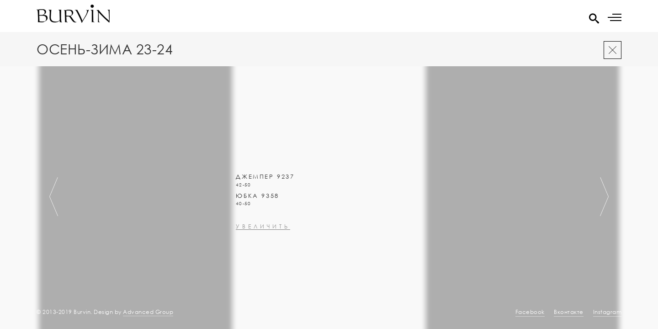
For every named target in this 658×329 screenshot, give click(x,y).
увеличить (263, 282)
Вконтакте (569, 312)
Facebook (530, 312)
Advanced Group (148, 312)
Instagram (607, 312)
